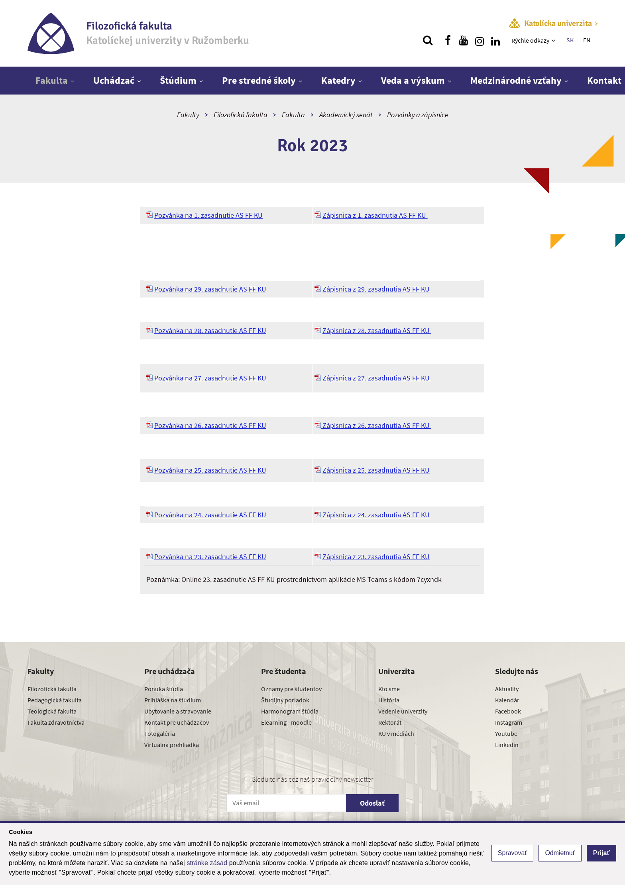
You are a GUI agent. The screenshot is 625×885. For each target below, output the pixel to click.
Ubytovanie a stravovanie (177, 711)
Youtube (506, 733)
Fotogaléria (159, 733)
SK (570, 40)
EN (586, 40)
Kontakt (604, 80)
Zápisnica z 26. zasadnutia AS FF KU (372, 425)
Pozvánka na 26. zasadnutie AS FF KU (210, 425)
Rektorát (389, 722)
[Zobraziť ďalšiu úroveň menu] (554, 40)
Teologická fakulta (52, 711)
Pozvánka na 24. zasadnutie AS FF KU (210, 514)
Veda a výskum (413, 80)
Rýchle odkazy (530, 40)
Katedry (338, 80)
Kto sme (389, 689)
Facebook (508, 711)
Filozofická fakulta (240, 114)
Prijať (601, 853)
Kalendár (507, 700)
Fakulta (51, 80)
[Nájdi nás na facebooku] (448, 40)
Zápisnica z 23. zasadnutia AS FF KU (376, 556)
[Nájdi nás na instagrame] (479, 40)
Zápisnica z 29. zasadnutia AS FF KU (376, 289)
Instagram (508, 722)
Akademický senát (346, 114)
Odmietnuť (560, 853)
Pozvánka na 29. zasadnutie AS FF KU (210, 289)
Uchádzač (113, 80)
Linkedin (507, 745)
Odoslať (372, 803)
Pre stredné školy (259, 80)
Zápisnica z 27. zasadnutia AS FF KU (376, 377)
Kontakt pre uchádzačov (176, 722)
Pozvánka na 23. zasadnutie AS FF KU (210, 556)
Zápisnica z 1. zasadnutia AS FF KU (375, 215)
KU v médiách (396, 733)
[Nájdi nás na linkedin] (495, 40)
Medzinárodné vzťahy (516, 80)
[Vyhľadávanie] (428, 40)
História (388, 700)
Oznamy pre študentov (291, 689)
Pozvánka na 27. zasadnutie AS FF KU (210, 377)
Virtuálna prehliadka (171, 745)
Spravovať (512, 853)
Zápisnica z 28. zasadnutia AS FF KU (376, 330)
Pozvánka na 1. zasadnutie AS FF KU (208, 215)
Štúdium (178, 80)
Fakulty (188, 114)
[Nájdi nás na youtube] (464, 40)
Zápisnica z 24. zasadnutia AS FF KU (376, 514)
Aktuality (507, 689)
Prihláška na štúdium (172, 700)
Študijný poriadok (285, 700)
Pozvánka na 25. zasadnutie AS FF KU (210, 470)
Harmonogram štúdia (289, 711)
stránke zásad (207, 862)
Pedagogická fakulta (55, 700)
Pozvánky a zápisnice (417, 114)
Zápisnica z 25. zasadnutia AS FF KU (376, 470)
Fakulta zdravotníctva (56, 722)
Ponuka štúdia (163, 689)
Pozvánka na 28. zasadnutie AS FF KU (210, 330)
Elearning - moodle (286, 722)
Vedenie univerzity (402, 711)
